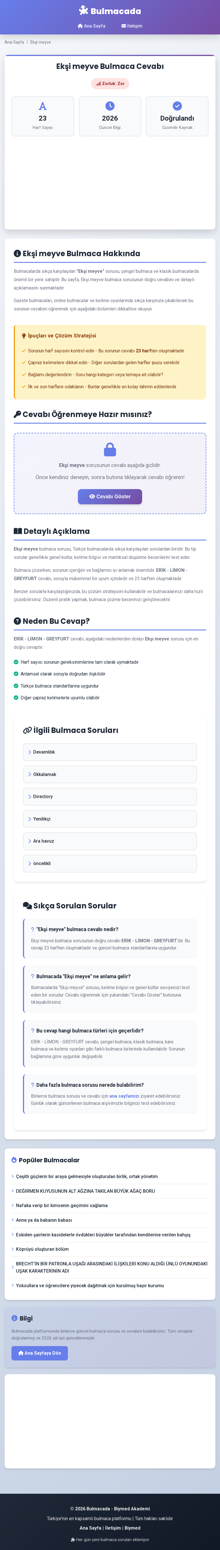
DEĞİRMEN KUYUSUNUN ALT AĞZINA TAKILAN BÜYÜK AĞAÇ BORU (83, 1191)
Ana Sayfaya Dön (39, 1353)
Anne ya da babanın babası (41, 1220)
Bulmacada (110, 11)
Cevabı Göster (110, 496)
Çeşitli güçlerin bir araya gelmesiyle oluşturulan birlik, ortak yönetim (84, 1176)
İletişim (131, 26)
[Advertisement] (110, 179)
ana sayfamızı (124, 1096)
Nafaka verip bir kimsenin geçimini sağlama (59, 1205)
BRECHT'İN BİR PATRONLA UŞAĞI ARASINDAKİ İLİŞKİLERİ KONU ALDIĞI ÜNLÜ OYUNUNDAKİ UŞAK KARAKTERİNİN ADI (109, 1267)
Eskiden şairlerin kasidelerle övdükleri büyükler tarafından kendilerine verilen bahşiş (100, 1235)
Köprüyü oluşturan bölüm (40, 1249)
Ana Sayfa (91, 26)
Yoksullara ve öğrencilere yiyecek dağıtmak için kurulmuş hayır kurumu (87, 1285)
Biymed (132, 1528)
